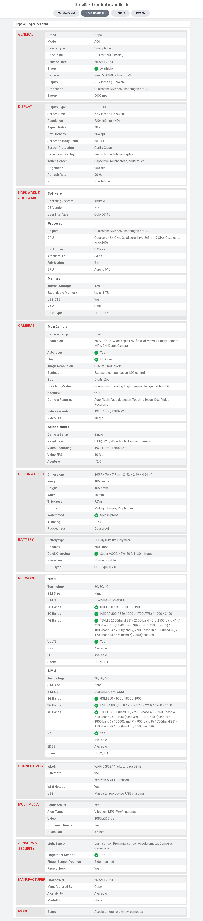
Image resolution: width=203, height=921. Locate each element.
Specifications (95, 13)
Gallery (120, 13)
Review (140, 13)
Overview (66, 13)
